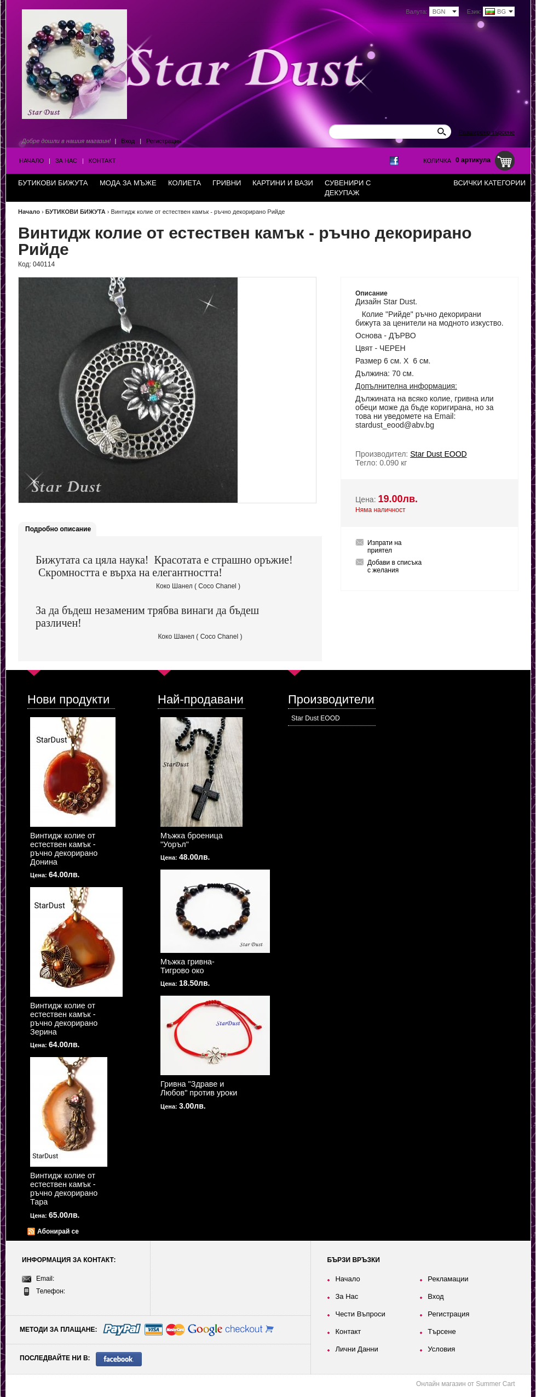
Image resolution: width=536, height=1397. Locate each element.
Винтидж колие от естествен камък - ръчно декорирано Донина (63, 848)
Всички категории (489, 183)
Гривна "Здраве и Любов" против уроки (198, 1088)
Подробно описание (58, 529)
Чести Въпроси (360, 1314)
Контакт (102, 160)
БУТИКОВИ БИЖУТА (75, 211)
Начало (31, 160)
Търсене (442, 1331)
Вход (128, 141)
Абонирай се (58, 1231)
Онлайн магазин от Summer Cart (465, 1384)
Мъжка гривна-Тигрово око (187, 966)
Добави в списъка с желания (394, 566)
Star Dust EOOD (315, 718)
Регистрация (163, 141)
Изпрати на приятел (384, 546)
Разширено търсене (487, 132)
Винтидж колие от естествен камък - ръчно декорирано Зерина (63, 1018)
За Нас (66, 160)
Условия (441, 1349)
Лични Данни (356, 1349)
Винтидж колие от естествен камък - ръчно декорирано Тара (63, 1188)
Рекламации (448, 1279)
